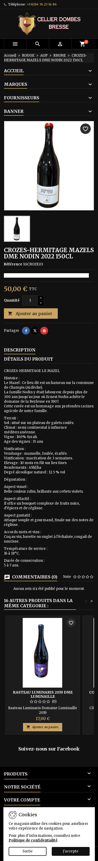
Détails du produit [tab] (28, 359)
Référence (13, 264)
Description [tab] (20, 350)
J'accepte (70, 851)
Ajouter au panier (30, 313)
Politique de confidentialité (33, 840)
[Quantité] (30, 300)
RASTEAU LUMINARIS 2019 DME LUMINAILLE (43, 694)
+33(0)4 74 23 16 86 (41, 4)
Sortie (27, 851)
